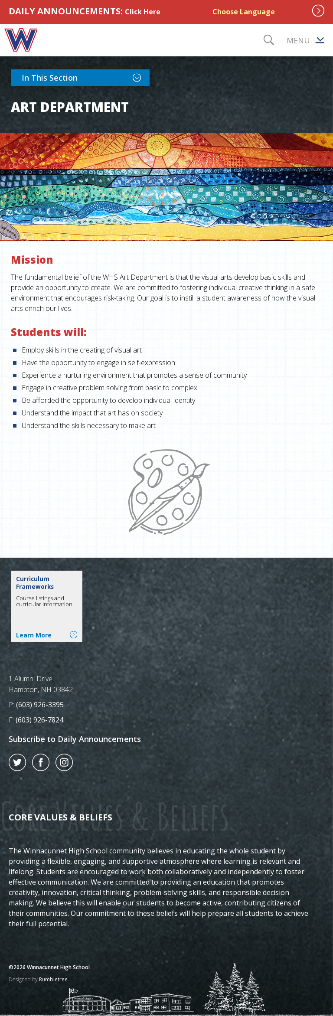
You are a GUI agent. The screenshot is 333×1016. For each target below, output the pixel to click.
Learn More (46, 635)
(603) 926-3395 (40, 704)
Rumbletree (53, 979)
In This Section (86, 77)
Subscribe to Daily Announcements (75, 739)
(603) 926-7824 (39, 720)
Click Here (142, 11)
